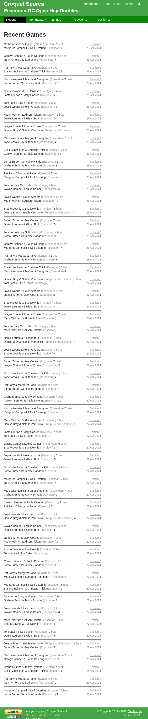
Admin (129, 3)
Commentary (37, 19)
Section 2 (104, 19)
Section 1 (81, 19)
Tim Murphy (135, 711)
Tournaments (90, 3)
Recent (11, 19)
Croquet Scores (24, 4)
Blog (107, 3)
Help (117, 3)
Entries (56, 19)
